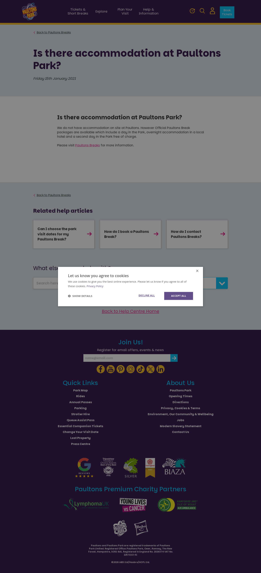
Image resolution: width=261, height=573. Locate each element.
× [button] (197, 271)
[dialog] (130, 286)
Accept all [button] (178, 295)
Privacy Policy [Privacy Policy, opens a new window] (95, 286)
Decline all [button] (146, 295)
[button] (80, 295)
